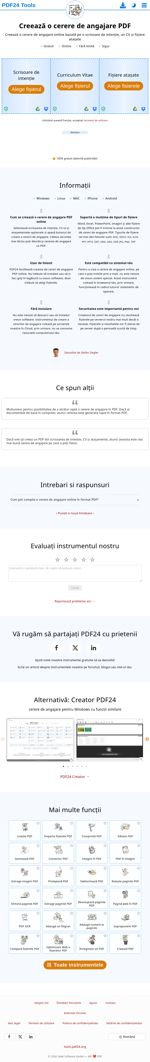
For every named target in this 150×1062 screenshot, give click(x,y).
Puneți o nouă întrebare (75, 513)
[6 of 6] (86, 766)
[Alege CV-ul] (75, 86)
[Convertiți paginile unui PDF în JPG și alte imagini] (125, 853)
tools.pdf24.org (75, 1047)
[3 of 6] (73, 766)
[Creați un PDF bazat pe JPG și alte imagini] (92, 853)
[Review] (75, 573)
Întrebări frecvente (69, 1003)
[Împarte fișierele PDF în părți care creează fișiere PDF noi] (58, 830)
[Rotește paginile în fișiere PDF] (125, 875)
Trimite (75, 587)
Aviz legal (14, 1023)
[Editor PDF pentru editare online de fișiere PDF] (125, 830)
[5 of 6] (82, 766)
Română (129, 1037)
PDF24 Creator (72, 776)
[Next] (147, 739)
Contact (111, 1003)
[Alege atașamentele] (123, 86)
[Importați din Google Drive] (37, 108)
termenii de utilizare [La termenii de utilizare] (96, 120)
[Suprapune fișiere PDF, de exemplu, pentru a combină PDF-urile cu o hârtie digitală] (125, 920)
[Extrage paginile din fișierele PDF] (58, 898)
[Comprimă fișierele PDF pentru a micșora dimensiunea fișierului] (92, 830)
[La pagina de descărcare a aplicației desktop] (123, 5)
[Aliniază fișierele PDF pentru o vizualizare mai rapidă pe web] (58, 943)
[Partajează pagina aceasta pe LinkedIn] (93, 648)
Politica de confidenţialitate (80, 1023)
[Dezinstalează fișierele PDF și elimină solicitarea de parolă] (92, 875)
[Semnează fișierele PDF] (25, 853)
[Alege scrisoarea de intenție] (26, 89)
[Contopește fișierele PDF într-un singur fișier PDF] (25, 830)
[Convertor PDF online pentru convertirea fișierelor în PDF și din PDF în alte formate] (58, 853)
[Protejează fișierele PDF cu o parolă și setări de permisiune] (58, 875)
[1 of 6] (63, 766)
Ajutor (93, 1003)
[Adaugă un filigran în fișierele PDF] (58, 920)
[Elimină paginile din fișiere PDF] (25, 898)
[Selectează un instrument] (144, 5)
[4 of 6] (77, 766)
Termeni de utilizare (41, 1023)
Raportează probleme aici (73, 601)
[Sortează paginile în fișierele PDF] (92, 898)
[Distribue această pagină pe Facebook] (56, 648)
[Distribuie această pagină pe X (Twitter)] (75, 648)
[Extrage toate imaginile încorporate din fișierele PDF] (25, 875)
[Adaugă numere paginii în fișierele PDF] (92, 920)
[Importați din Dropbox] (46, 108)
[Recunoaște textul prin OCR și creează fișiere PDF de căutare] (25, 920)
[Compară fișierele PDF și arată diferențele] (25, 943)
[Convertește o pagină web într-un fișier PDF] (125, 898)
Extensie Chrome (75, 1013)
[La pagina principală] (18, 5)
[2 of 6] (68, 766)
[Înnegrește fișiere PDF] (92, 943)
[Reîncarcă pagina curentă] (75, 10)
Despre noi (41, 1003)
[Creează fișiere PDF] (125, 943)
